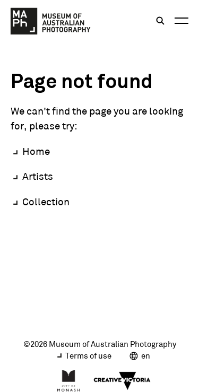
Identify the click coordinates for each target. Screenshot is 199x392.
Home (36, 151)
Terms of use (88, 356)
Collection (46, 201)
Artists (37, 176)
